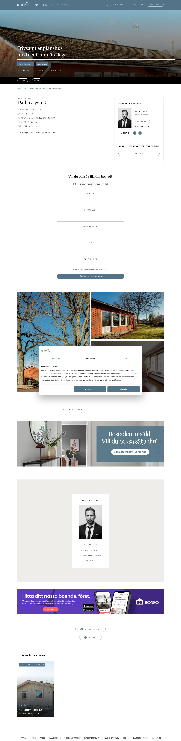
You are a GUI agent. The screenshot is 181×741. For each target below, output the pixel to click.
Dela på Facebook (90, 629)
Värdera (155, 4)
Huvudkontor (55, 738)
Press (42, 738)
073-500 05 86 (90, 561)
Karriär (23, 738)
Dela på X (90, 637)
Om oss (33, 738)
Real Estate (156, 738)
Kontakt (23, 80)
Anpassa (90, 389)
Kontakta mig (142, 121)
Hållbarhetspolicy (111, 738)
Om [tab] (125, 358)
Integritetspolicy (91, 738)
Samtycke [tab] (56, 358)
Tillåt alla (123, 389)
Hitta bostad (60, 5)
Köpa (37, 5)
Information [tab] (90, 358)
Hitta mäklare (135, 5)
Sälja (45, 5)
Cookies (126, 738)
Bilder (36, 80)
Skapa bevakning (114, 5)
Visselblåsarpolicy (72, 738)
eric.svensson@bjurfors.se (90, 555)
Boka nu (139, 153)
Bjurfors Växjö (142, 126)
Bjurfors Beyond (140, 738)
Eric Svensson (90, 544)
